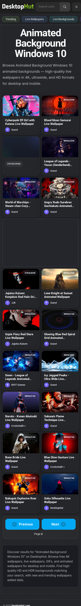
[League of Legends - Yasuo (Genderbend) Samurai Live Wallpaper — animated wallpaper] (60, 156)
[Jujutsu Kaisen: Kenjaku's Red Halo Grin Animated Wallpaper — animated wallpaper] (21, 288)
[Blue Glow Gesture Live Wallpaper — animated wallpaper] (60, 452)
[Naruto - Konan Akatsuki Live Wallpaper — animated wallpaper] (21, 411)
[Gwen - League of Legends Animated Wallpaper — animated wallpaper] (21, 370)
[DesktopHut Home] (18, 7)
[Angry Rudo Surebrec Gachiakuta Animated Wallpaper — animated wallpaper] (60, 197)
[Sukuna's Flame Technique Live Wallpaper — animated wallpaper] (60, 411)
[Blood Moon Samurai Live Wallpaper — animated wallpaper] (60, 115)
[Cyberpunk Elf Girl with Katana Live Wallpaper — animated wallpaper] (21, 115)
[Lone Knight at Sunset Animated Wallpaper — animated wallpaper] (60, 288)
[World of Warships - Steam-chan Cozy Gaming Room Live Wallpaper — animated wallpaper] (21, 197)
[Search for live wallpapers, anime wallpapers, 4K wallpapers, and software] (48, 6)
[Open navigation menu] (76, 6)
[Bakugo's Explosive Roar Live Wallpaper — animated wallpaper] (21, 493)
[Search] (65, 6)
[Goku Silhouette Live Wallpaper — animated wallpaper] (60, 493)
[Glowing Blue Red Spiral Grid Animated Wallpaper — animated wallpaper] (60, 329)
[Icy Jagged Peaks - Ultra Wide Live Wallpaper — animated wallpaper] (60, 370)
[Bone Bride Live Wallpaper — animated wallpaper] (21, 452)
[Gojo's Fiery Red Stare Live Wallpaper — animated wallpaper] (21, 329)
